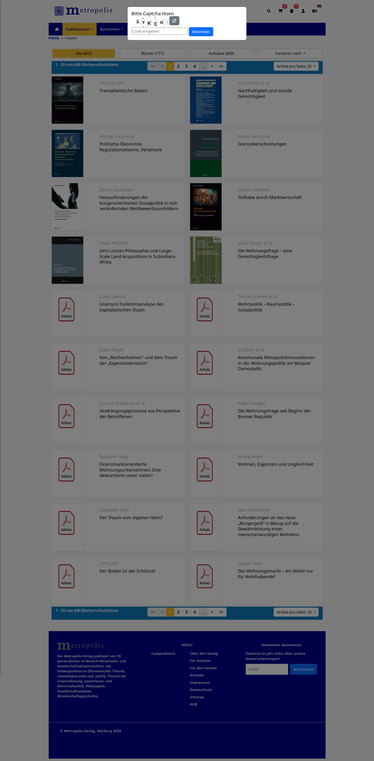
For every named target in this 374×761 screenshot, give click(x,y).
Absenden (201, 31)
